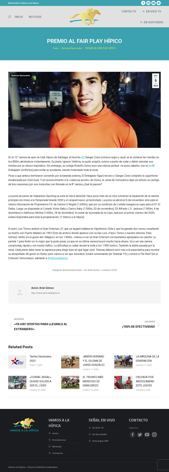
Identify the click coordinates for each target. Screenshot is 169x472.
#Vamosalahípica (58, 258)
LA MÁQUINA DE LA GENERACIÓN (147, 358)
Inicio (55, 433)
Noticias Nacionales (20, 75)
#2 (82, 157)
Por (92, 270)
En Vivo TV (97, 427)
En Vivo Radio (99, 434)
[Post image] (17, 361)
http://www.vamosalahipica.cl (45, 293)
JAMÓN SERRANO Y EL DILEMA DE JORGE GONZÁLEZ (94, 360)
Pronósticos (59, 439)
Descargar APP (100, 440)
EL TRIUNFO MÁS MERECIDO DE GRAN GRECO (93, 381)
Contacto (57, 453)
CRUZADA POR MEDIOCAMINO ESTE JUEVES (145, 381)
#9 (150, 165)
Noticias (57, 446)
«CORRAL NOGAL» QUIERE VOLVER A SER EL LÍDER (40, 381)
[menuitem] (19, 17)
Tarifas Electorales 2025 (40, 358)
